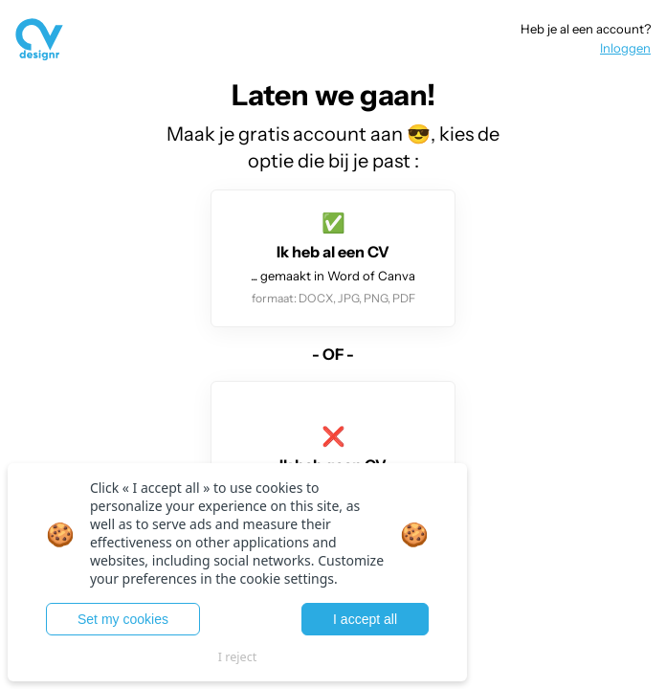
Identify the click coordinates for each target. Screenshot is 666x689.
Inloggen (625, 48)
